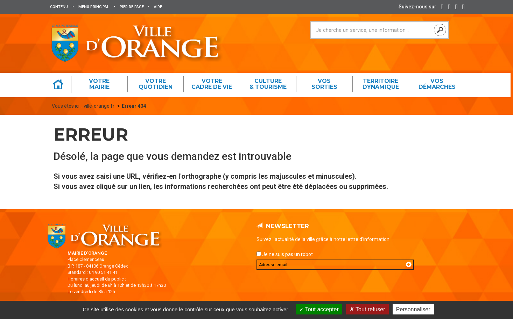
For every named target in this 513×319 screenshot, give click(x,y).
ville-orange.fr (99, 106)
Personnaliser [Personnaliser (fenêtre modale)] (413, 309)
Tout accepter (319, 309)
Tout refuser (367, 309)
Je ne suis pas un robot (284, 254)
